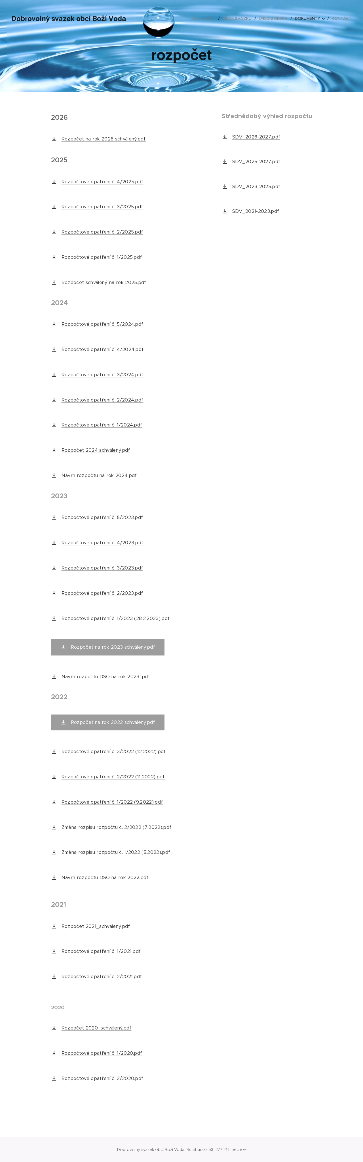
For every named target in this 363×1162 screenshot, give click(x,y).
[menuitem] (205, 18)
